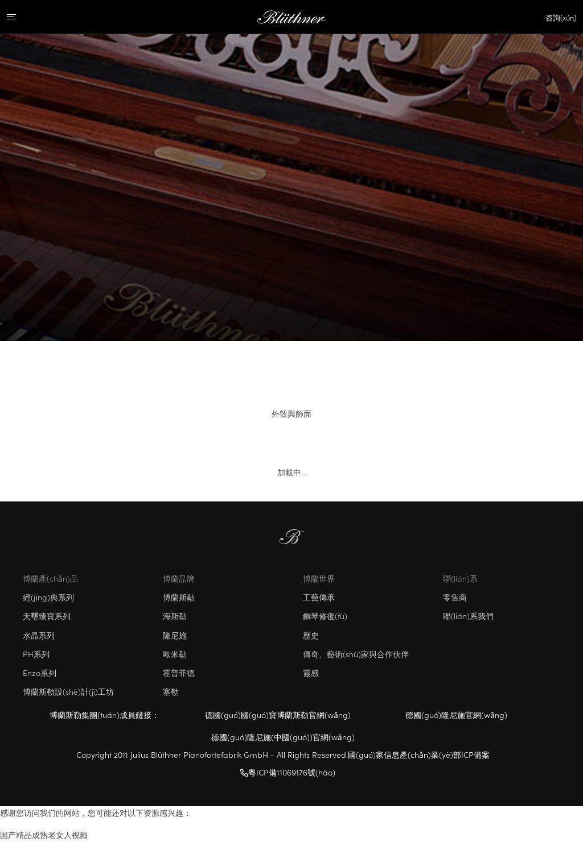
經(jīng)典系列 (48, 597)
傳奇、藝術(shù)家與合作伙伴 (356, 654)
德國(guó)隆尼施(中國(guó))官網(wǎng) (283, 737)
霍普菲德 (179, 672)
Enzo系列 (39, 672)
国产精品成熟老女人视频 (44, 834)
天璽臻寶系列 (47, 615)
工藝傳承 (319, 597)
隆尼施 (175, 635)
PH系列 (36, 654)
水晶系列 (39, 635)
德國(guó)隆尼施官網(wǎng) (456, 714)
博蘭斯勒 (179, 597)
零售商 (455, 597)
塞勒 (171, 691)
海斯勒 (175, 615)
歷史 (311, 635)
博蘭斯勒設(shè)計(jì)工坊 (68, 691)
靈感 (311, 672)
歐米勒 (175, 654)
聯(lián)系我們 (468, 615)
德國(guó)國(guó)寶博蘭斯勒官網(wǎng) (278, 714)
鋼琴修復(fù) (325, 615)
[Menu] (21, 17)
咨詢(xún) (560, 17)
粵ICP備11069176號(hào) (287, 772)
